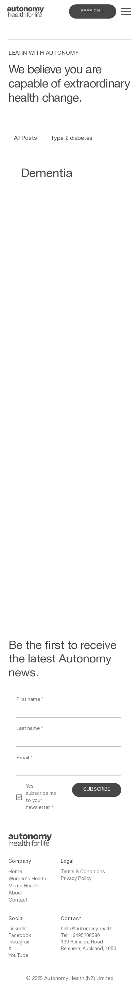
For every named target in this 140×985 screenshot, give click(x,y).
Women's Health (27, 879)
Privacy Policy (76, 879)
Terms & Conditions (83, 872)
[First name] (66, 711)
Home (15, 871)
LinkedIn (17, 929)
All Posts (25, 138)
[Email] (66, 770)
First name (29, 699)
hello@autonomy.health (86, 929)
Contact (18, 900)
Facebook (19, 936)
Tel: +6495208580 (80, 936)
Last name (29, 728)
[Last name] (66, 740)
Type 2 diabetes (71, 138)
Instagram (19, 942)
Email (24, 757)
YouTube (18, 956)
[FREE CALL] (92, 11)
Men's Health (23, 886)
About (15, 893)
